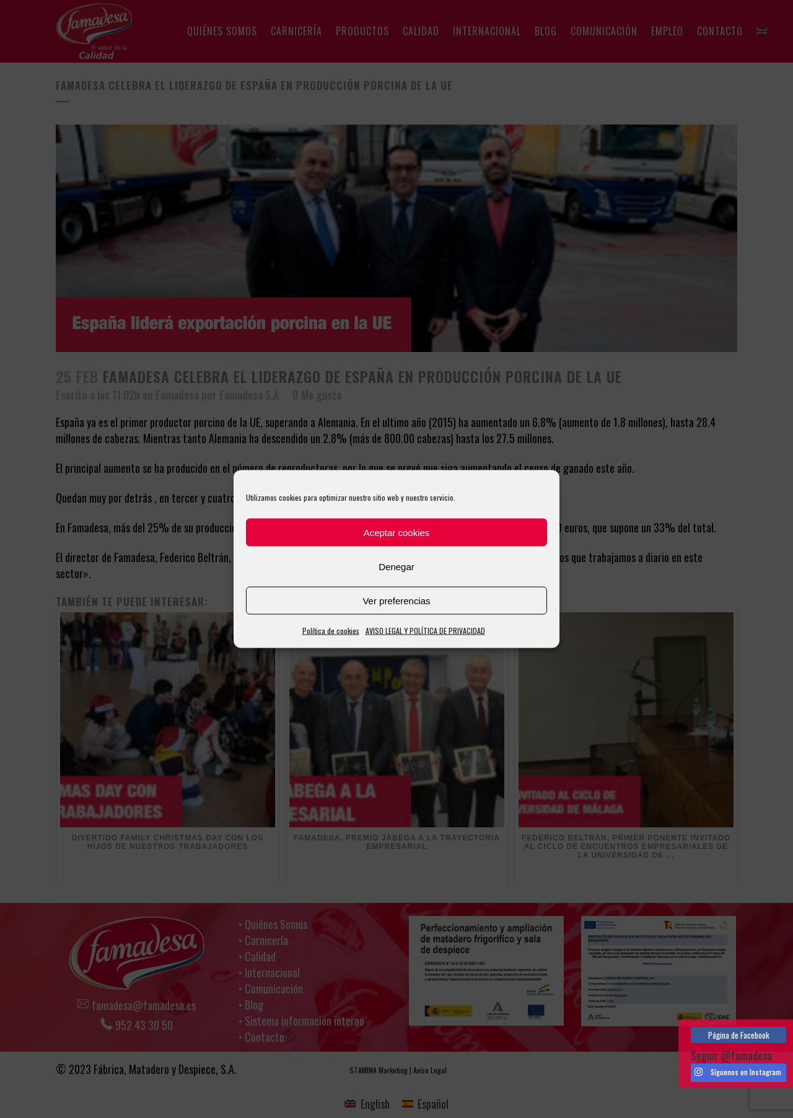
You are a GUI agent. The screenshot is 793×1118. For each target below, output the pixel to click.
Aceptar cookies (397, 532)
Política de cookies (330, 630)
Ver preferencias (396, 600)
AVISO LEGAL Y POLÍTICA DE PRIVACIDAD (425, 630)
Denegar (396, 566)
